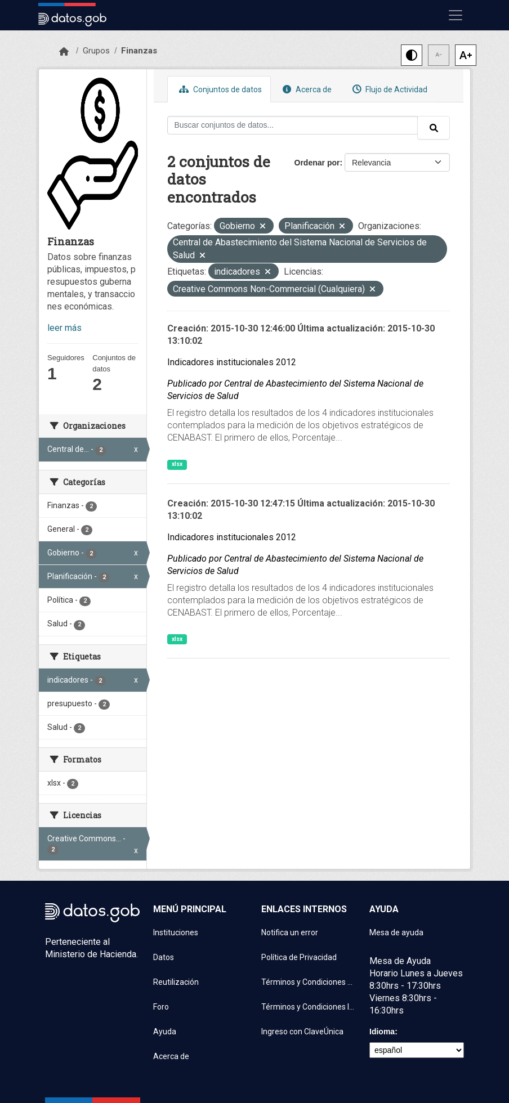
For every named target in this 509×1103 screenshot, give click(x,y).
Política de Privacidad (299, 957)
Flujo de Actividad (388, 89)
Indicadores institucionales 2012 (231, 362)
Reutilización (176, 982)
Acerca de (306, 89)
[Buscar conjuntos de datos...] (292, 125)
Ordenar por (317, 162)
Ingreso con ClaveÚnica (302, 1031)
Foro (161, 1006)
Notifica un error (289, 932)
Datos (163, 957)
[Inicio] (64, 52)
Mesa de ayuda (396, 932)
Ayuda (164, 1031)
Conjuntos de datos (219, 89)
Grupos (96, 51)
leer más (64, 327)
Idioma (382, 1031)
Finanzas (139, 51)
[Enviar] (433, 128)
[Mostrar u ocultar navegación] (455, 15)
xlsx (177, 464)
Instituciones (175, 932)
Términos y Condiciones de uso (308, 982)
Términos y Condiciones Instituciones (308, 1006)
